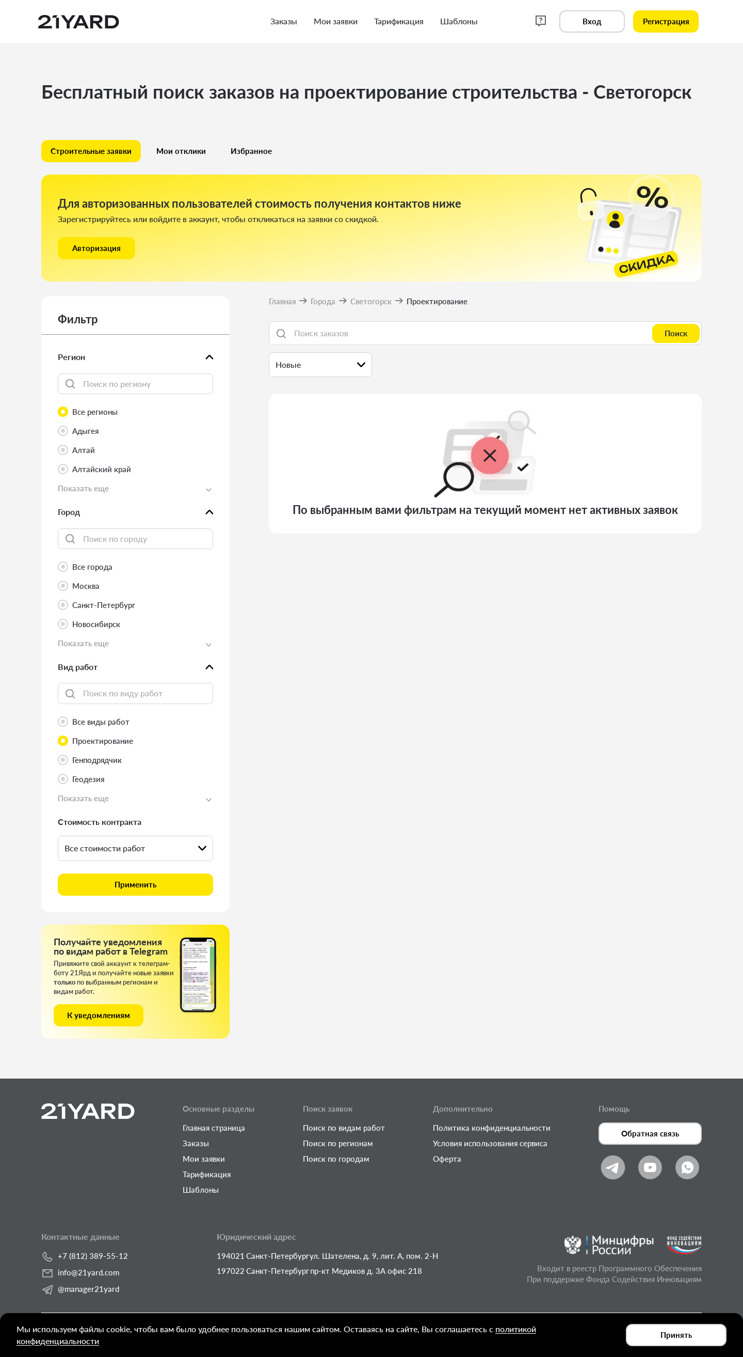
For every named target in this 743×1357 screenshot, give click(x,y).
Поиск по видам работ (344, 1127)
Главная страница (214, 1127)
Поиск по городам (336, 1158)
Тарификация (207, 1174)
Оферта (447, 1158)
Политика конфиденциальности (492, 1127)
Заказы (196, 1143)
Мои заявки (204, 1158)
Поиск (676, 333)
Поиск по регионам (338, 1143)
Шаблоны (201, 1189)
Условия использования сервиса (490, 1143)
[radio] (135, 412)
